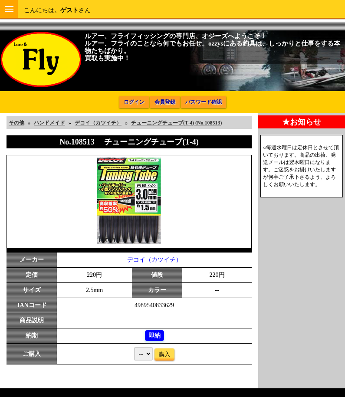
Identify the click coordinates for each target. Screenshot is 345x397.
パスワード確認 (203, 102)
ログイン (134, 102)
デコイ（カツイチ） (154, 259)
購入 (164, 354)
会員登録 (164, 102)
